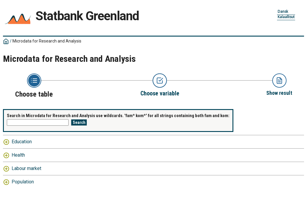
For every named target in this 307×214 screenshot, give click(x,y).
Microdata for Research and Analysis (46, 41)
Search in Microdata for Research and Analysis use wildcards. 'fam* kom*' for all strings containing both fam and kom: (118, 115)
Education (22, 141)
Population (23, 182)
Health (18, 155)
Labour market (26, 168)
